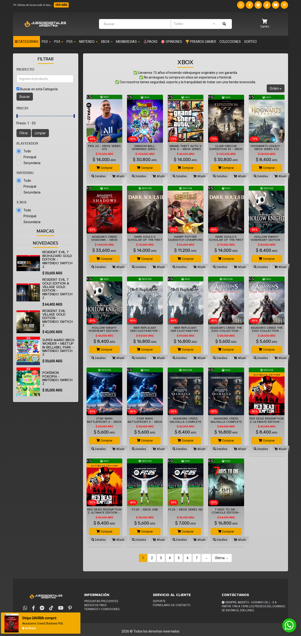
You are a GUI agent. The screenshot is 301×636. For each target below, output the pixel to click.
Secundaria (32, 163)
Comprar (104, 168)
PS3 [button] (46, 41)
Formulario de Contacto (171, 605)
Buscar (25, 97)
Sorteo (250, 41)
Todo (27, 151)
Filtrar (24, 133)
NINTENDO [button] (88, 41)
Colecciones (230, 41)
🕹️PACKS (150, 41)
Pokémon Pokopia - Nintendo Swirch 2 (57, 378)
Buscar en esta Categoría (39, 89)
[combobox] (194, 24)
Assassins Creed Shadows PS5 (42, 623)
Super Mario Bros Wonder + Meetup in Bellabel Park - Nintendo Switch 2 (58, 347)
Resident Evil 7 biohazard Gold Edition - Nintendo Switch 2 (57, 259)
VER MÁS (61, 5)
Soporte (159, 601)
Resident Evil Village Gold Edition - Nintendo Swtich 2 (57, 318)
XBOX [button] (107, 41)
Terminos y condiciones (101, 609)
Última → (222, 558)
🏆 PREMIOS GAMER (200, 41)
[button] (264, 24)
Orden (275, 88)
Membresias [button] (128, 41)
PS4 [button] (58, 41)
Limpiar (40, 133)
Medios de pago (95, 605)
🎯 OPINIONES (171, 41)
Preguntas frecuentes (101, 601)
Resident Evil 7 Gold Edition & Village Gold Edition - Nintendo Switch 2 (57, 288)
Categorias (26, 41)
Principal (30, 157)
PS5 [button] (71, 41)
